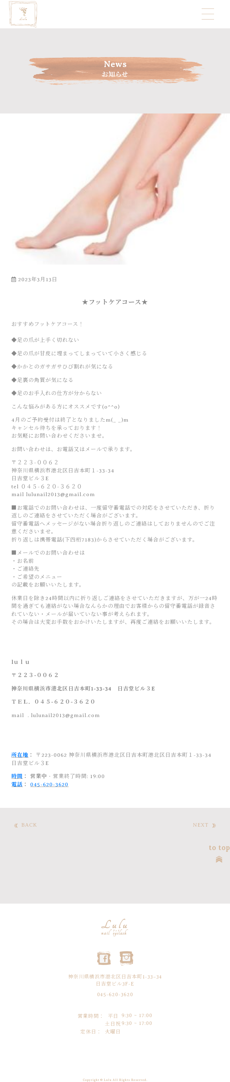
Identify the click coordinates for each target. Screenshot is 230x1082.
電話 (17, 784)
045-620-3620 (49, 784)
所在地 (19, 755)
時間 (17, 776)
